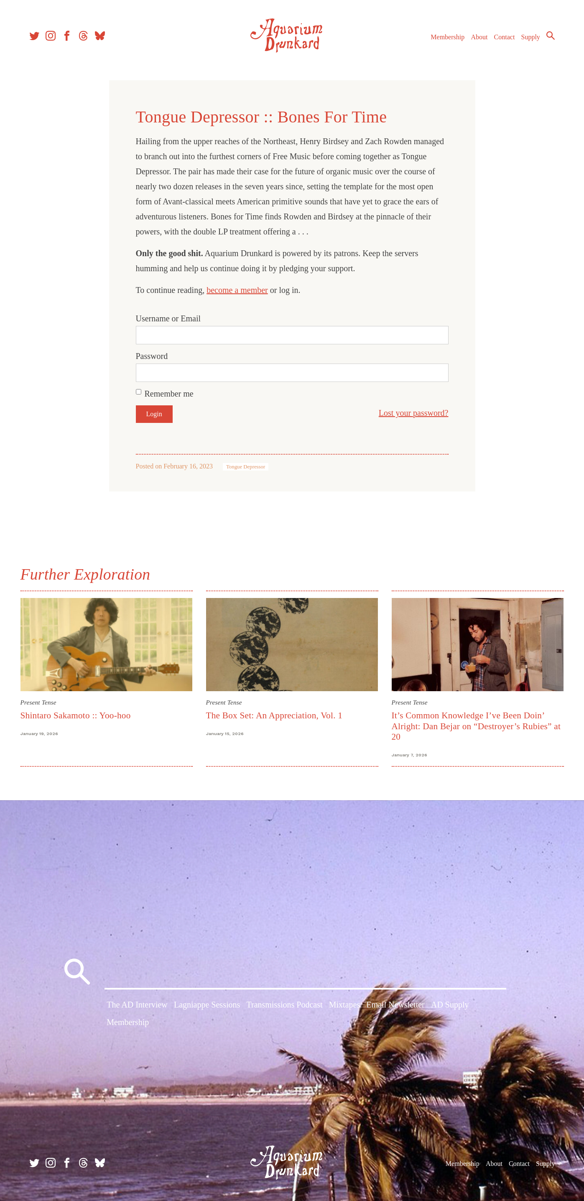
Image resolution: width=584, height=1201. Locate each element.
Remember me (169, 393)
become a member (237, 290)
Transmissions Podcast (284, 1004)
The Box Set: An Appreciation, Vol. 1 (274, 715)
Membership (447, 37)
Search (550, 35)
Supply (530, 37)
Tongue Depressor (245, 467)
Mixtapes (344, 1004)
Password (152, 356)
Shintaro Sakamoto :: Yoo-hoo (75, 715)
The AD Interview (137, 1004)
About (479, 37)
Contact (504, 37)
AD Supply (450, 1004)
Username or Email (168, 318)
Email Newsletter (395, 1004)
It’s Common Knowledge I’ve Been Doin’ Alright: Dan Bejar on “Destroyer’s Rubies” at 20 (476, 726)
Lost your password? (414, 412)
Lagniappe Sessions (207, 1004)
